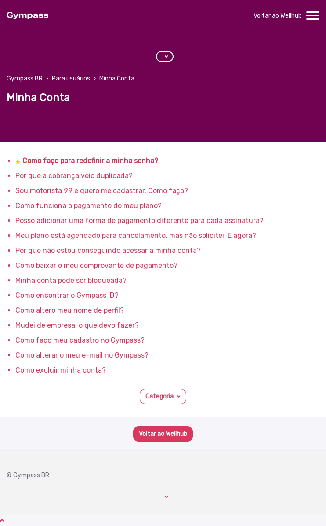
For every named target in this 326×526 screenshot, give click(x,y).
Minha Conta (116, 78)
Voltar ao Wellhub (278, 15)
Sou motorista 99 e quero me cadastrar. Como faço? (101, 190)
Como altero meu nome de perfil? (69, 310)
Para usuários (71, 78)
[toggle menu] (312, 15)
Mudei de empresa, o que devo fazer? (77, 325)
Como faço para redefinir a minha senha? (90, 161)
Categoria (159, 396)
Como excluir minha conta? (60, 370)
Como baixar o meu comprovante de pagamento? (96, 265)
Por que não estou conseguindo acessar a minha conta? (108, 250)
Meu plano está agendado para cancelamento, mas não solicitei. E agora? (135, 235)
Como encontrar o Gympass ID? (67, 295)
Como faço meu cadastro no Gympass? (80, 340)
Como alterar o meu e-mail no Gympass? (82, 355)
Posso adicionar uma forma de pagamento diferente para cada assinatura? (139, 220)
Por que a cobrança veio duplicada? (74, 176)
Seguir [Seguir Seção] (21, 121)
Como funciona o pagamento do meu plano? (88, 205)
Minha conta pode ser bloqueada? (71, 280)
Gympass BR (25, 78)
